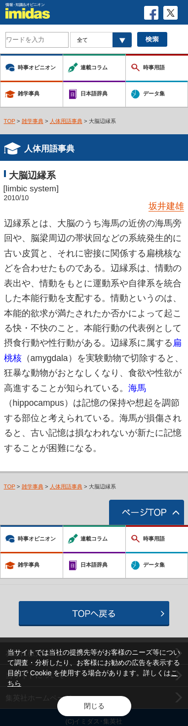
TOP (9, 121)
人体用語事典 (66, 121)
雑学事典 (32, 121)
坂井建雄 (166, 206)
